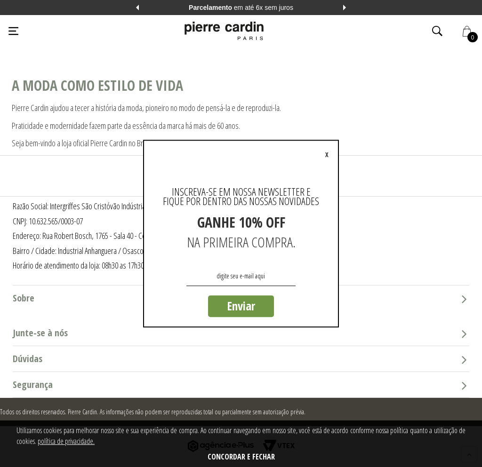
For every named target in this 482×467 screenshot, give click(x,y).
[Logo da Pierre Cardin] (224, 31)
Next (344, 7)
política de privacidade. (66, 441)
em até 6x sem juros (241, 7)
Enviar (241, 306)
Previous (137, 7)
